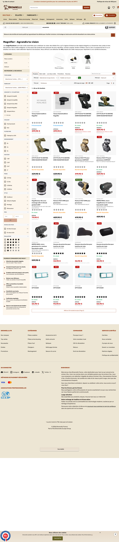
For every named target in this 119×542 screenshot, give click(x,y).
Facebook (26, 369)
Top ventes (4, 336)
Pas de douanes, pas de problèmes (15, 270)
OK (26, 216)
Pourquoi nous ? (77, 332)
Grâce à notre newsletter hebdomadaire (16, 283)
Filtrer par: (36, 78)
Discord (4, 368)
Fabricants (34, 15)
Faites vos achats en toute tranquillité (16, 276)
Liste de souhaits (114, 7)
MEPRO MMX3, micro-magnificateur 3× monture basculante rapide (105, 203)
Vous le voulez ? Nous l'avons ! (14, 259)
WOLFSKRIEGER (35, 112)
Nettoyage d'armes (52, 344)
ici (92, 534)
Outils (73, 19)
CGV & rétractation (78, 340)
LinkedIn (37, 369)
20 (87, 83)
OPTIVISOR (34, 286)
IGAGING (34, 199)
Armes (5, 19)
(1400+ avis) (64, 23)
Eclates (3, 344)
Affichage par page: (79, 83)
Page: (108, 83)
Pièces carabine (14, 19)
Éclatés (20, 15)
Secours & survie (51, 348)
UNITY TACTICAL (79, 156)
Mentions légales (106, 348)
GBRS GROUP (78, 112)
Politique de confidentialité (109, 352)
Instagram (15, 369)
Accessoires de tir (51, 332)
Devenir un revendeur (108, 344)
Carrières (104, 332)
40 (89, 83)
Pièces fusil (38, 19)
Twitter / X (48, 369)
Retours (74, 344)
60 (92, 83)
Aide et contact (9, 1)
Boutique (7, 15)
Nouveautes (5, 340)
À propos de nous (106, 340)
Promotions (112, 15)
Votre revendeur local (79, 336)
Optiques (79, 19)
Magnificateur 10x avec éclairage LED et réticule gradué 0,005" (40, 203)
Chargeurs (30, 344)
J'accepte (57, 538)
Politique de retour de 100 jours (106, 1)
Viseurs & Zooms (35, 219)
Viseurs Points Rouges (36, 133)
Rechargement (55, 19)
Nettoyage (87, 19)
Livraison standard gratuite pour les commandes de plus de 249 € (55, 1)
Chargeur (46, 19)
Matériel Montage (78, 133)
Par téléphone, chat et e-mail (13, 265)
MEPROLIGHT (100, 199)
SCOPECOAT (56, 242)
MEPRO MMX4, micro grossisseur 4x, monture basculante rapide (40, 246)
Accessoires (65, 19)
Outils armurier (50, 336)
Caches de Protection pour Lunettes (60, 263)
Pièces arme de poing (26, 19)
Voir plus (8, 115)
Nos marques (5, 332)
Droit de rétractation (78, 348)
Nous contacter (106, 336)
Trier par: (36, 83)
